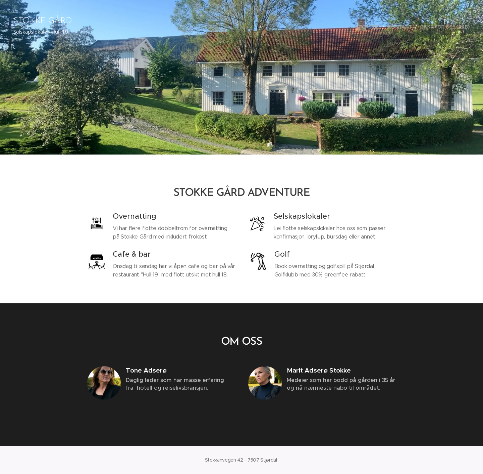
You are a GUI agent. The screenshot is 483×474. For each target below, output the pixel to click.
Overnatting (134, 216)
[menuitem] (371, 26)
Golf (282, 254)
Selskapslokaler (302, 216)
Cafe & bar (132, 254)
